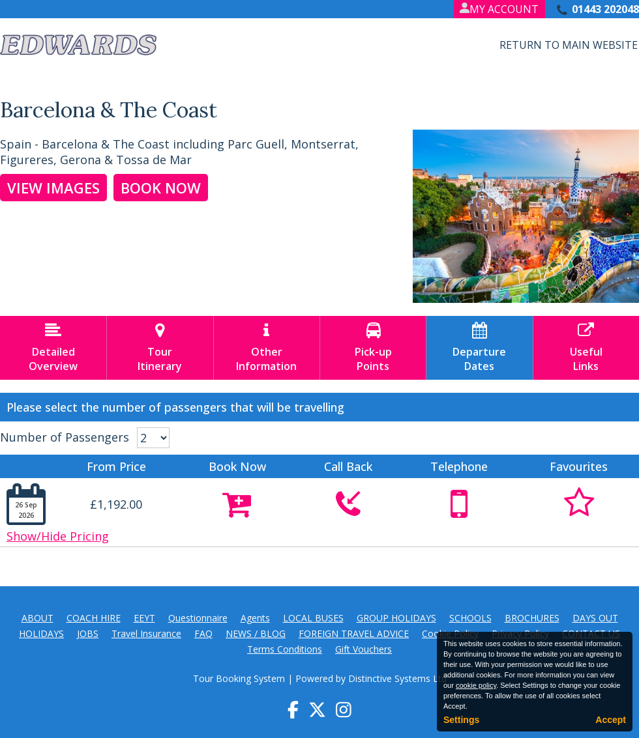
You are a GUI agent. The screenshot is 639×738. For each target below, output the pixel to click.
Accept (610, 720)
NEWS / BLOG (256, 633)
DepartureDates (479, 347)
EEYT (144, 618)
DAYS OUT (595, 618)
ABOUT (37, 618)
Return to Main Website (568, 45)
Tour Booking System (239, 678)
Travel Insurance (146, 633)
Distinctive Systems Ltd (397, 678)
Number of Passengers (64, 437)
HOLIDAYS (41, 633)
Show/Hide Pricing (58, 536)
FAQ (203, 633)
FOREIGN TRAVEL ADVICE (354, 633)
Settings (461, 720)
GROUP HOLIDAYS (396, 618)
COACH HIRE (94, 618)
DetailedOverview (53, 347)
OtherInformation (267, 347)
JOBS (87, 633)
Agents (255, 618)
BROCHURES (532, 618)
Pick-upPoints (373, 347)
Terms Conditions (284, 649)
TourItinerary (160, 347)
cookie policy (476, 685)
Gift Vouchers (363, 649)
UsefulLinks (586, 347)
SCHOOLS (470, 618)
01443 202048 (605, 9)
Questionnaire (198, 618)
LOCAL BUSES (313, 618)
